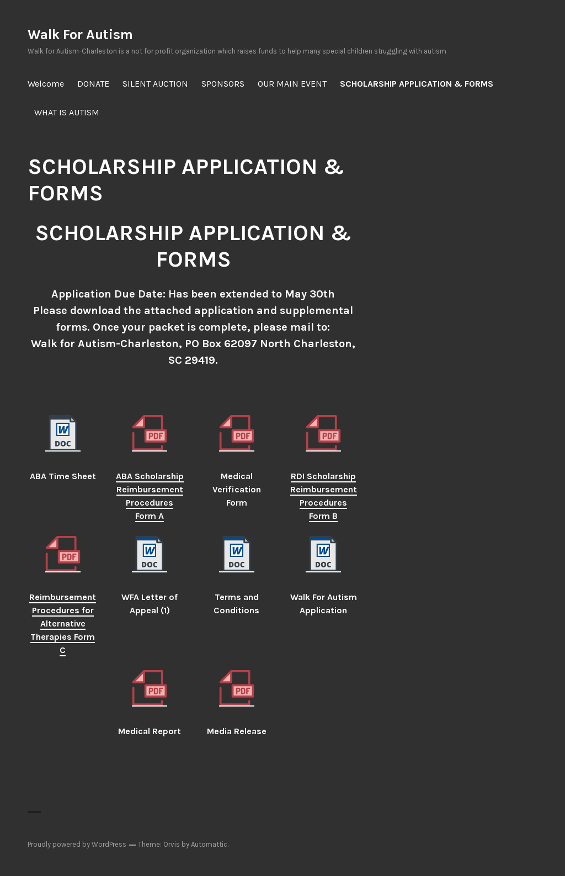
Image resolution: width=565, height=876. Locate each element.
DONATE (93, 83)
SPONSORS (222, 83)
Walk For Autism (80, 34)
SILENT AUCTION (155, 83)
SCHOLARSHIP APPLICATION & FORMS (416, 83)
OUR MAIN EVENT (292, 83)
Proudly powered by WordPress (77, 844)
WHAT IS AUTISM (66, 112)
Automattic (209, 844)
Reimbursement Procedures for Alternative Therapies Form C (62, 623)
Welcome (46, 83)
